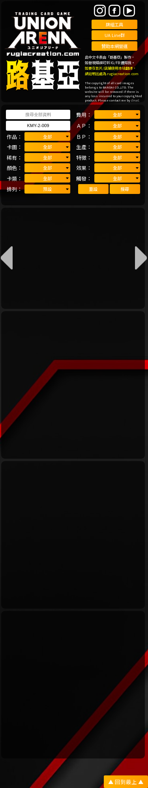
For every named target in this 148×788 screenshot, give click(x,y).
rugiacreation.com (123, 73)
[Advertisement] (74, 385)
